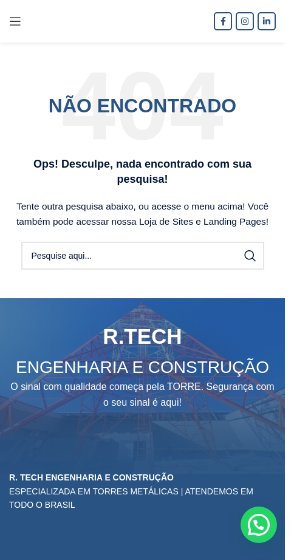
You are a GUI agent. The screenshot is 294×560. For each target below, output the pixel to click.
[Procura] (142, 256)
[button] (259, 525)
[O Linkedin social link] (267, 21)
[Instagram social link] (245, 21)
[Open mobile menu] (15, 21)
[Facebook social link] (223, 21)
